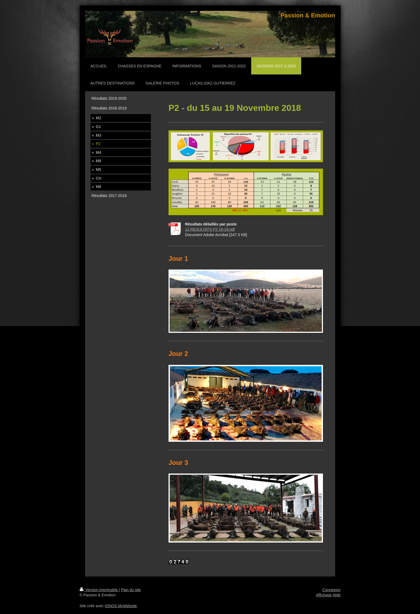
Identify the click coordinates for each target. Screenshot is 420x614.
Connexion (331, 590)
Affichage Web (328, 595)
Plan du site (131, 590)
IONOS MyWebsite (121, 606)
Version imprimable (99, 590)
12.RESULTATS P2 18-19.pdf (210, 229)
